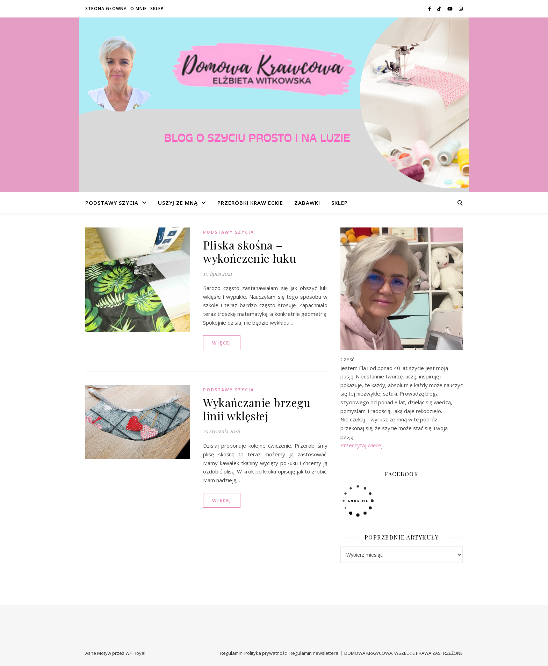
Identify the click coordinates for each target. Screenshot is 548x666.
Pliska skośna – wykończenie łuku (249, 251)
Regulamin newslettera (313, 653)
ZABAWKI (307, 202)
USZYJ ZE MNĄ (178, 202)
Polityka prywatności (266, 653)
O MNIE (138, 9)
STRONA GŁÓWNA (106, 9)
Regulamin (231, 653)
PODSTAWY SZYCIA (111, 202)
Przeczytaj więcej (361, 445)
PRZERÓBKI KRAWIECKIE (250, 202)
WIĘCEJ (221, 343)
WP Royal (135, 653)
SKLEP (157, 9)
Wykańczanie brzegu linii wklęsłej (256, 409)
